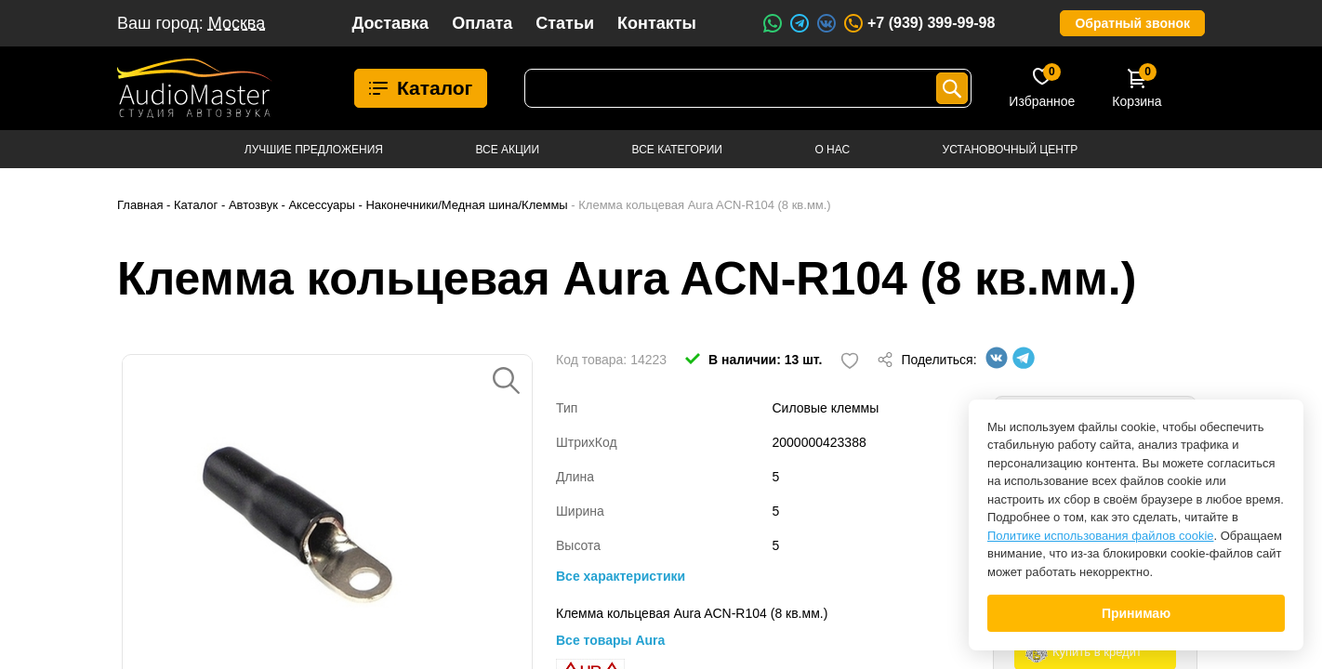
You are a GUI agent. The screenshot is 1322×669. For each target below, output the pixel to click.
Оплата (482, 23)
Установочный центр (1010, 149)
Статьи (564, 23)
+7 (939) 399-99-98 (918, 23)
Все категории (677, 149)
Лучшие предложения (314, 149)
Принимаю (1136, 613)
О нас (832, 149)
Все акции (507, 149)
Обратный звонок (1132, 23)
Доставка (390, 23)
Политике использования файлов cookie (1100, 536)
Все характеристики (620, 576)
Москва (236, 23)
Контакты (656, 23)
